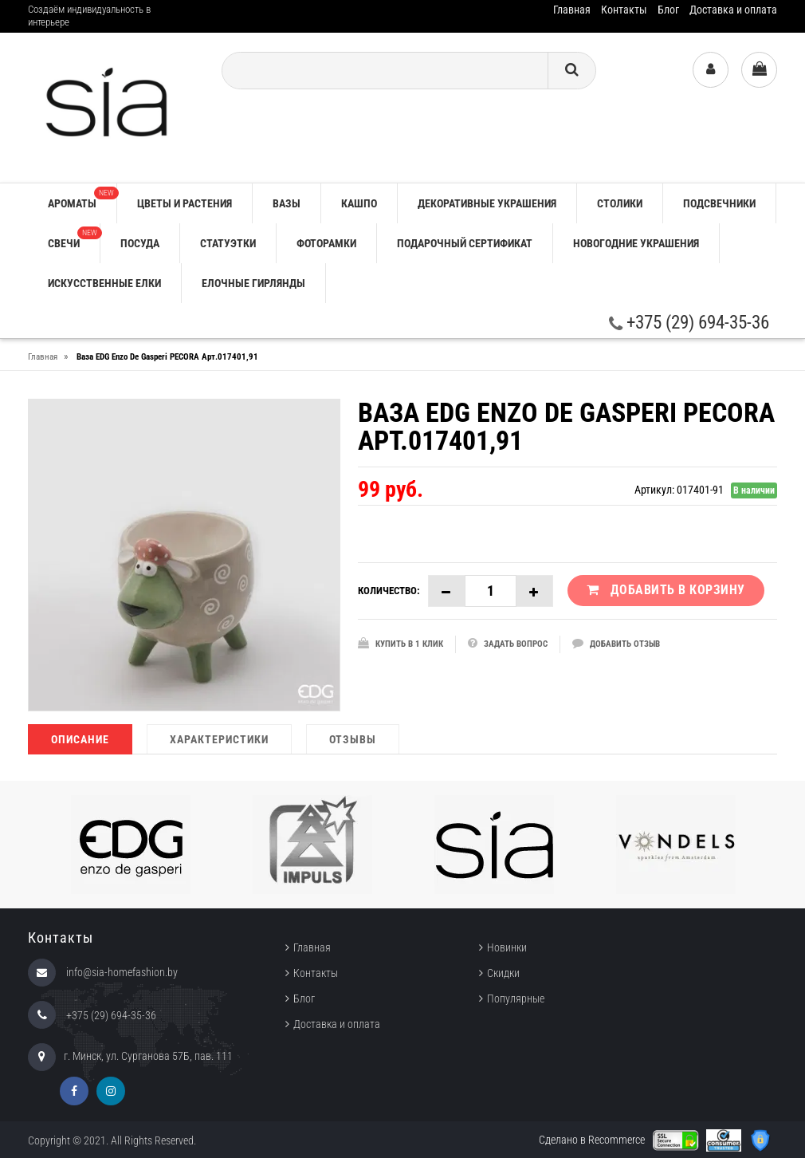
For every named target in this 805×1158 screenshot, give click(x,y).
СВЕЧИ (74, 238)
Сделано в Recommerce (592, 1139)
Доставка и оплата (733, 9)
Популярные (515, 998)
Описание (80, 739)
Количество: (389, 591)
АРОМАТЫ (82, 198)
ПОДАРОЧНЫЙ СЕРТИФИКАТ (464, 243)
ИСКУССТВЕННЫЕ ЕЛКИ (104, 283)
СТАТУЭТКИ (228, 243)
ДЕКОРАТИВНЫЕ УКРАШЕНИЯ (487, 203)
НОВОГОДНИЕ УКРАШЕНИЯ (636, 243)
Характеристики (219, 739)
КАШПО (359, 203)
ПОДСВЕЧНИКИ (719, 203)
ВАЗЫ (286, 203)
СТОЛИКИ (619, 203)
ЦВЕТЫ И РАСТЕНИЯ (184, 203)
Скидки (503, 973)
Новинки (507, 947)
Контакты (624, 9)
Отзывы (352, 739)
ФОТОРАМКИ (326, 243)
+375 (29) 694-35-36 (689, 322)
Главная (572, 9)
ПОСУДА (139, 243)
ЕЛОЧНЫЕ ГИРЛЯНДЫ (253, 283)
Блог (668, 9)
